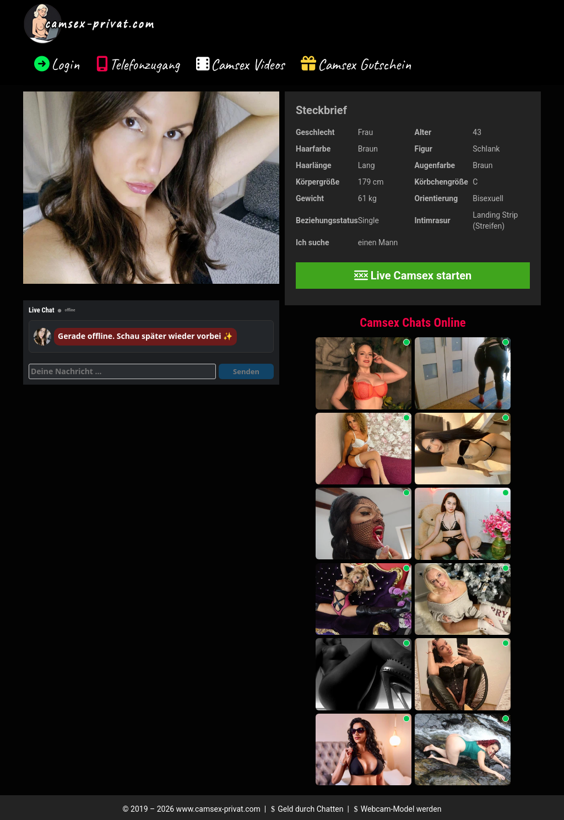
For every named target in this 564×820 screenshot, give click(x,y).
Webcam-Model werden (396, 809)
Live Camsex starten (413, 275)
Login (65, 64)
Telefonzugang (145, 64)
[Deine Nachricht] (122, 371)
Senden (246, 371)
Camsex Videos (247, 64)
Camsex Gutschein (364, 64)
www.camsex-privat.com (218, 809)
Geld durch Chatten (306, 809)
